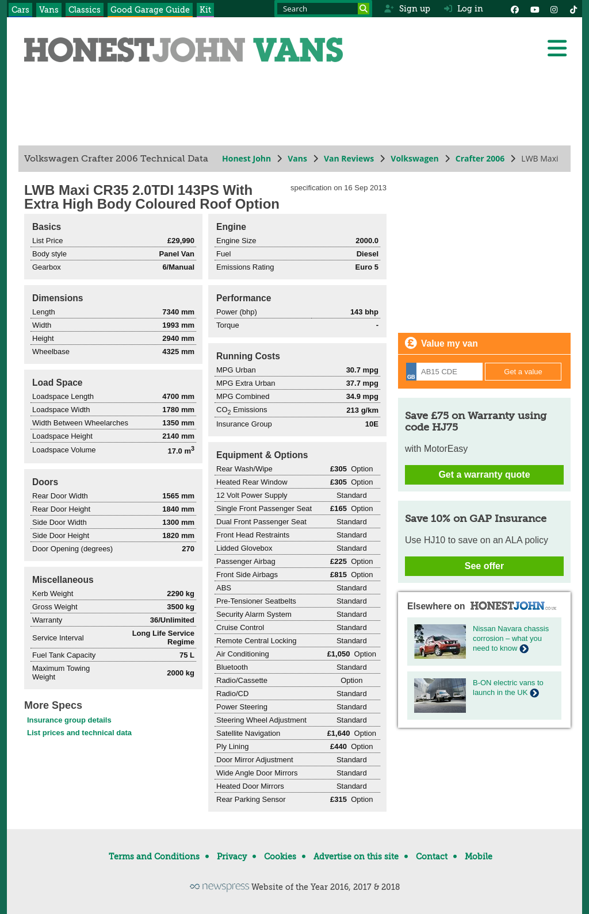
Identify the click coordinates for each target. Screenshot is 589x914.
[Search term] (323, 8)
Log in (463, 8)
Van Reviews (349, 158)
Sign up (407, 8)
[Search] (363, 8)
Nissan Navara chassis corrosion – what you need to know (511, 638)
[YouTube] (534, 8)
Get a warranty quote (484, 474)
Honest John (246, 158)
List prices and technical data (79, 732)
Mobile (478, 856)
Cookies (280, 856)
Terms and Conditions (154, 856)
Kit (205, 9)
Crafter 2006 (480, 158)
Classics (84, 9)
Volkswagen (415, 158)
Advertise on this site (356, 856)
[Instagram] (554, 8)
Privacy (232, 856)
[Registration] (444, 372)
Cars (20, 9)
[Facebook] (514, 8)
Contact (432, 856)
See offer (484, 566)
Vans (49, 9)
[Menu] (557, 48)
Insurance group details (69, 720)
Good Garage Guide (150, 9)
